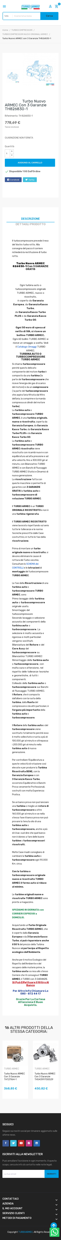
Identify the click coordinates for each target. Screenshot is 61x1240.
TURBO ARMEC (11, 1069)
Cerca (49, 16)
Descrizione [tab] (30, 219)
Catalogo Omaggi (26, 346)
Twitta (31, 180)
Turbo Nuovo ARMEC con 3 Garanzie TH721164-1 (14, 1076)
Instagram (29, 1143)
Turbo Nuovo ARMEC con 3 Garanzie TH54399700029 (45, 1076)
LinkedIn (36, 1143)
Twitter (13, 1143)
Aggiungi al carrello (30, 162)
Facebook (5, 1143)
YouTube (21, 1143)
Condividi (14, 180)
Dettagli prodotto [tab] (31, 224)
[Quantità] (7, 153)
